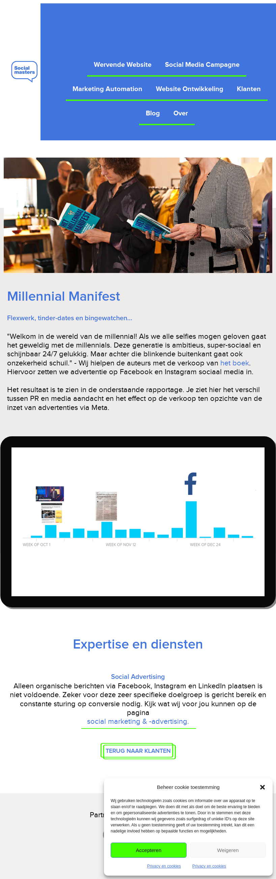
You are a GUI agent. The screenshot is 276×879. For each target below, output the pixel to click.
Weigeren (228, 850)
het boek (234, 363)
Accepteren (149, 850)
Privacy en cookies (164, 866)
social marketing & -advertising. (138, 721)
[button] (262, 787)
